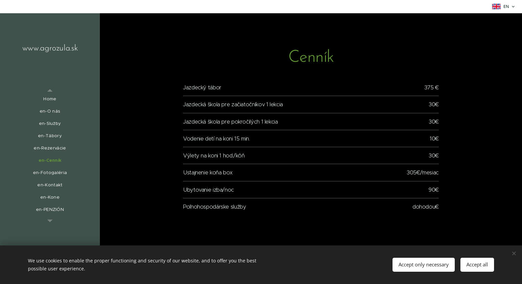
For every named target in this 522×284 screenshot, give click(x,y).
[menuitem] (50, 99)
